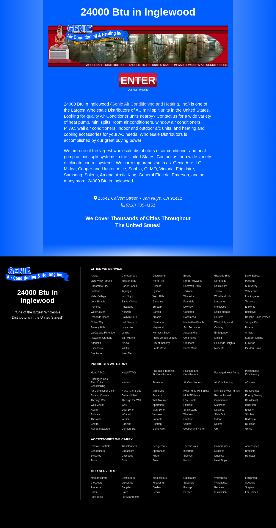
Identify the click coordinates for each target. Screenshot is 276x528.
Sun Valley (251, 286)
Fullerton (250, 343)
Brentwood (97, 353)
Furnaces (157, 382)
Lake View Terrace (101, 280)
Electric (249, 409)
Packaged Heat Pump (227, 372)
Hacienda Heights (224, 343)
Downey (188, 306)
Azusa (125, 343)
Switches (96, 455)
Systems (157, 395)
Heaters (126, 382)
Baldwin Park (129, 317)
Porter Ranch (129, 286)
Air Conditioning (223, 382)
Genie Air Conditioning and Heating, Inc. (150, 104)
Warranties (220, 477)
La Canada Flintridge (103, 332)
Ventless (157, 414)
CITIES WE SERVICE (106, 268)
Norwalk (126, 311)
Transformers (129, 446)
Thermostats (190, 446)
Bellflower (250, 311)
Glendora (188, 343)
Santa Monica (222, 311)
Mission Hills (129, 280)
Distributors (128, 477)
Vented (187, 423)
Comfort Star (129, 428)
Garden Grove (253, 348)
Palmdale (188, 301)
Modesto (219, 348)
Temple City (252, 322)
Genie (248, 428)
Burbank (157, 306)
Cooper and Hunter (194, 428)
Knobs (187, 460)
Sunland (95, 291)
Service (187, 492)
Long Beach (98, 301)
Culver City (97, 322)
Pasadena (127, 306)
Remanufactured (100, 428)
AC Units (250, 382)
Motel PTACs (98, 372)
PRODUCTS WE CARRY (109, 364)
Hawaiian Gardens (101, 337)
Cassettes (127, 455)
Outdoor (188, 419)
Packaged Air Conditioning (252, 372)
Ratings (187, 487)
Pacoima (250, 280)
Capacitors (128, 450)
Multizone (219, 404)
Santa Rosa (159, 348)
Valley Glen (251, 291)
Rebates (219, 487)
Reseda (156, 286)
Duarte (249, 327)
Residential (251, 400)
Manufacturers (99, 477)
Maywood (157, 327)
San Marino (128, 337)
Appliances (158, 450)
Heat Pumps (252, 390)
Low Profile (189, 400)
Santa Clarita (129, 301)
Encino (187, 275)
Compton (188, 311)
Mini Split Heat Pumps (227, 390)
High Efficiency (191, 395)
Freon (155, 460)
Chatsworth (159, 275)
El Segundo (221, 332)
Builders (95, 414)
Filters (156, 455)
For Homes (251, 492)
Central (95, 423)
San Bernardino (254, 337)
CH (216, 428)
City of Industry (161, 343)
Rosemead (189, 317)
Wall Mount (97, 404)
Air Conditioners (192, 382)
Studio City (220, 286)
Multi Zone (158, 409)
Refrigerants (159, 446)
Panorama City (99, 286)
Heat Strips (220, 460)
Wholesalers (159, 477)
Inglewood (220, 306)
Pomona (95, 306)
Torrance (250, 301)
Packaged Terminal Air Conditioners (163, 372)
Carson (156, 311)
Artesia (249, 332)
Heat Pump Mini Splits (196, 390)
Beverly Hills (98, 327)
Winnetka (188, 296)
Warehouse (220, 482)
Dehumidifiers (129, 395)
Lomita (125, 332)
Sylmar (156, 291)
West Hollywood (223, 322)
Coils (124, 460)
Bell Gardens (129, 322)
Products (96, 487)
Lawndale (127, 327)
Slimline (249, 414)
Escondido (97, 348)
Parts (94, 492)
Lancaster (220, 301)
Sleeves (188, 455)
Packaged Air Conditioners (191, 372)
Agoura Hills (190, 332)
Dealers (156, 487)
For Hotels (97, 496)
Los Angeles (252, 296)
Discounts (127, 482)
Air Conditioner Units (102, 390)
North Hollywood (192, 280)
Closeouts (96, 482)
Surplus (249, 487)
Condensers (98, 450)
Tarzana (188, 291)
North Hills (158, 280)
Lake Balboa (252, 275)
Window (188, 414)
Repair (156, 492)
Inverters (188, 450)
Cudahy (218, 327)
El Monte (250, 306)
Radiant (126, 423)
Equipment (251, 477)
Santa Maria (190, 348)
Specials (250, 482)
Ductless (219, 409)
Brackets (250, 450)
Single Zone (190, 409)
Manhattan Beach (193, 322)
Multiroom (251, 404)
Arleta (94, 275)
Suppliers (188, 482)
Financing (158, 482)
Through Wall (98, 400)
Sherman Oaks (192, 286)
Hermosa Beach (161, 332)
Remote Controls (100, 446)
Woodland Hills (223, 296)
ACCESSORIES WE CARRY (112, 439)
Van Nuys (127, 296)
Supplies (219, 450)
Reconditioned (222, 395)
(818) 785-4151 (138, 205)
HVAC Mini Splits (131, 390)
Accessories (252, 446)
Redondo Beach (100, 317)
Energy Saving (253, 395)
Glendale (157, 301)
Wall (124, 404)
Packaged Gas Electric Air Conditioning (99, 382)
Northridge (220, 280)
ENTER (138, 80)
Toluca (218, 291)
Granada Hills (222, 275)
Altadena (96, 343)
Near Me (127, 353)
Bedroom (250, 419)
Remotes (250, 455)
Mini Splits (158, 390)
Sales (125, 492)
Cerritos (218, 317)
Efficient (187, 404)
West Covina (98, 311)
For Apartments (130, 496)
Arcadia (156, 317)
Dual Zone (127, 409)
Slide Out (219, 414)
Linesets (219, 455)
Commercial (221, 400)
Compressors (222, 446)
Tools (94, 460)
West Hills (158, 296)
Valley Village (98, 296)
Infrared (126, 414)
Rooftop (157, 423)
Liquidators (189, 477)
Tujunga (126, 291)
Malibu (218, 337)
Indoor (218, 419)
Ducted (218, 423)
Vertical (126, 419)
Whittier (126, 348)
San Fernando (191, 327)
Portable (157, 419)
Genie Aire (158, 428)
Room (94, 409)
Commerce (189, 337)
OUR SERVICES (103, 471)
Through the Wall (131, 400)
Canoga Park (129, 275)
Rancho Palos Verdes (257, 317)
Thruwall (95, 419)
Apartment (158, 404)
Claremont (158, 322)
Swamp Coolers (100, 395)
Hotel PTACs (129, 372)
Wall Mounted (160, 400)
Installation (220, 492)
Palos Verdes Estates (164, 337)
